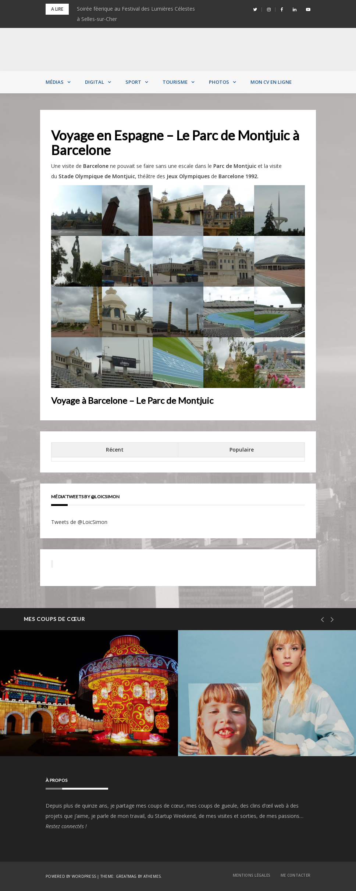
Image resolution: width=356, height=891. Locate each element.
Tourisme (175, 82)
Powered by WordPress (71, 876)
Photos (219, 82)
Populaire (241, 449)
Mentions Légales (251, 875)
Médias (55, 82)
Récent (115, 449)
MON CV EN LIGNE (271, 82)
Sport (133, 82)
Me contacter (295, 875)
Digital (94, 82)
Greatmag (126, 876)
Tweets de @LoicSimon (79, 521)
